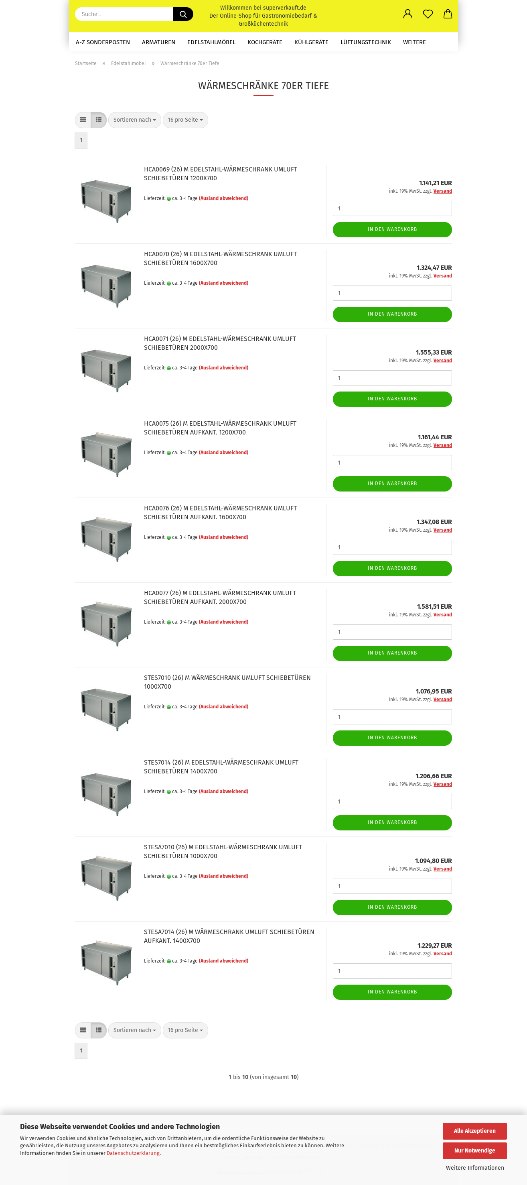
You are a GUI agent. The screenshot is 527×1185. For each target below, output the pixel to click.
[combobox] (134, 120)
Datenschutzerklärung (133, 1153)
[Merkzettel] (428, 14)
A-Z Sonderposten (103, 42)
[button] (408, 14)
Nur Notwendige (474, 1150)
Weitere (414, 42)
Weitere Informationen (475, 1168)
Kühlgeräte (311, 42)
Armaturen (158, 42)
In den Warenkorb (392, 229)
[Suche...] (183, 14)
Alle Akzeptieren (475, 1131)
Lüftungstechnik (366, 42)
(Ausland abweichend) (223, 198)
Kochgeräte (264, 42)
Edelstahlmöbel (211, 42)
